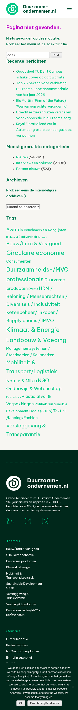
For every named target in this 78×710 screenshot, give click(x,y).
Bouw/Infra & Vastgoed (22, 549)
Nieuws (22, 157)
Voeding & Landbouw (21, 604)
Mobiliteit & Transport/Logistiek (20, 576)
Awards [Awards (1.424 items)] (14, 229)
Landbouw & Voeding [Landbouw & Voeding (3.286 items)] (36, 340)
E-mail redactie (17, 639)
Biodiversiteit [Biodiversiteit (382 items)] (28, 237)
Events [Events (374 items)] (33, 289)
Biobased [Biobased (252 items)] (12, 236)
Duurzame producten (21, 561)
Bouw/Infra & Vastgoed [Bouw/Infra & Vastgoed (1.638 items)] (33, 244)
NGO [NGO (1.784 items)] (43, 380)
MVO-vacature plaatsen (23, 651)
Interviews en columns (34, 163)
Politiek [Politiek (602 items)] (41, 404)
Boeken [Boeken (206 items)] (42, 237)
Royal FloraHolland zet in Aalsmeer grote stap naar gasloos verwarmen (44, 130)
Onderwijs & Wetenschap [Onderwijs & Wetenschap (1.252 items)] (34, 388)
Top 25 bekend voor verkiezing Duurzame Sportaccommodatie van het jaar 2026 (42, 89)
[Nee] (73, 686)
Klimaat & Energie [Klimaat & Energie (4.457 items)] (33, 330)
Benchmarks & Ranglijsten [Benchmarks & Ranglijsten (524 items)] (45, 230)
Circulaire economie (20, 555)
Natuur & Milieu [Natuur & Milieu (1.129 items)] (21, 381)
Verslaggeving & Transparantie (17, 596)
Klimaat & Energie (18, 567)
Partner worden (17, 645)
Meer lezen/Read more (44, 703)
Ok (21, 703)
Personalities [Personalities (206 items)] (13, 397)
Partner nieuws (28, 169)
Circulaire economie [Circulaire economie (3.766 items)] (35, 253)
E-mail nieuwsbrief (19, 657)
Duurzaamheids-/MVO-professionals (23, 612)
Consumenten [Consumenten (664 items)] (18, 261)
